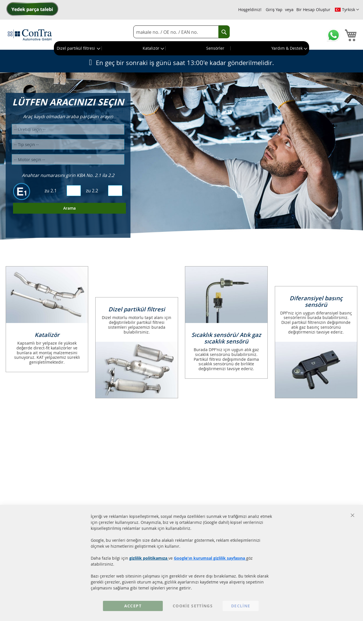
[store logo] (30, 35)
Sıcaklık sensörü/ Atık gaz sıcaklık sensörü (226, 338)
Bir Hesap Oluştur (313, 9)
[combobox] (181, 32)
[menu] (181, 48)
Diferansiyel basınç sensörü (316, 301)
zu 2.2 (92, 190)
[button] (347, 10)
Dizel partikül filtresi (136, 309)
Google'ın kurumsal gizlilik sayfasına (210, 558)
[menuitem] (78, 48)
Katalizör (47, 335)
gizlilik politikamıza (148, 558)
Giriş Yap (274, 9)
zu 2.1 (51, 190)
